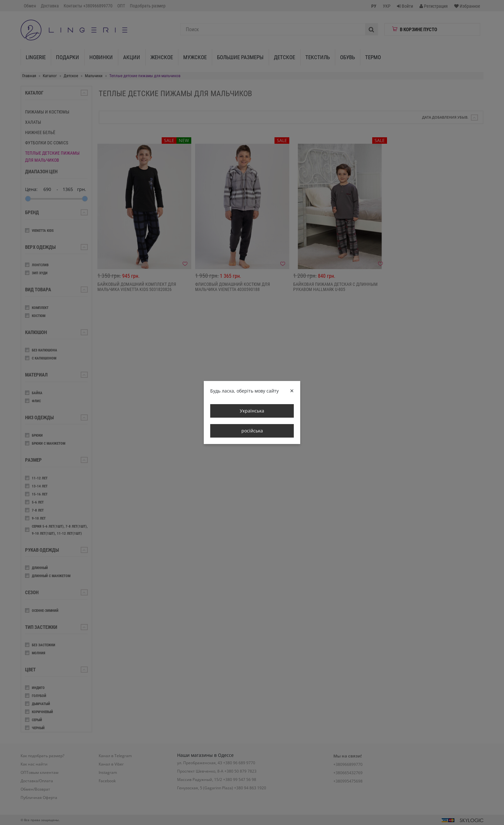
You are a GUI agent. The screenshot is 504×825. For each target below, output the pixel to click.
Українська (252, 411)
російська (252, 431)
